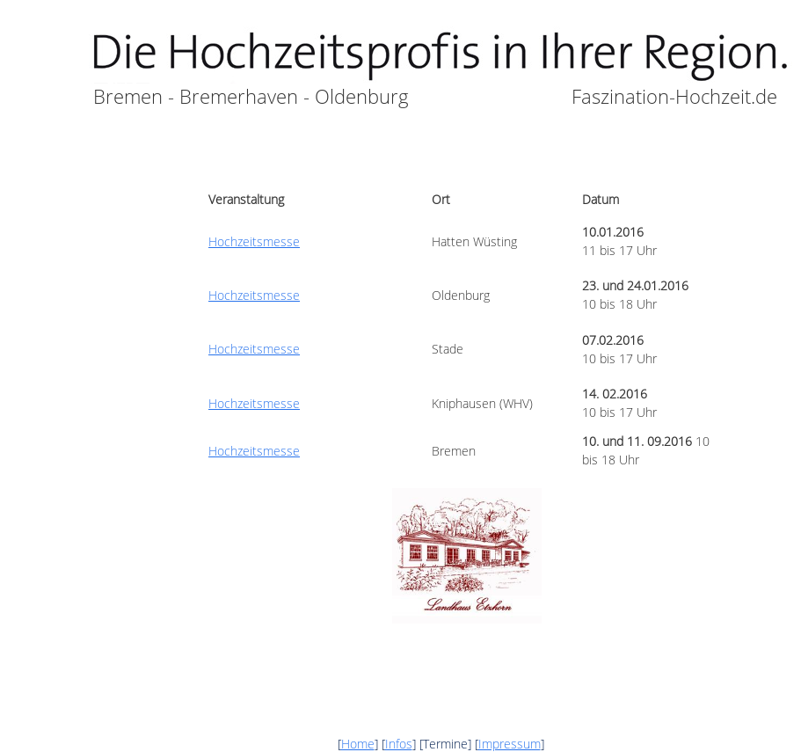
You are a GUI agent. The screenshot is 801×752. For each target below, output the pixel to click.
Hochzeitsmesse (254, 241)
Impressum (509, 743)
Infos (398, 743)
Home (358, 743)
